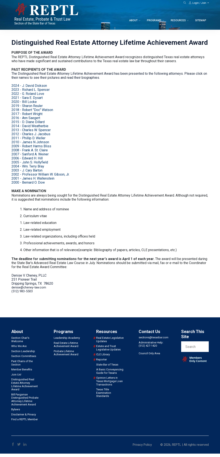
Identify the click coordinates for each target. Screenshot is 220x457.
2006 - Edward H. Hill (27, 158)
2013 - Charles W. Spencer (31, 130)
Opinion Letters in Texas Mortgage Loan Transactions (109, 381)
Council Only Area (149, 353)
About (133, 20)
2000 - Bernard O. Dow (28, 182)
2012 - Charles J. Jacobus (30, 134)
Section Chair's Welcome (20, 339)
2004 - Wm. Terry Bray (27, 166)
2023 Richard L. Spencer (30, 90)
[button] (199, 2)
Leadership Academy (67, 337)
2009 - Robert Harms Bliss (31, 146)
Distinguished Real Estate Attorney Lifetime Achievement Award (24, 384)
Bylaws (15, 409)
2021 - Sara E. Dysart (27, 98)
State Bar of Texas (107, 364)
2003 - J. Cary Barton (26, 170)
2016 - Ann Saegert (25, 118)
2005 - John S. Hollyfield (29, 162)
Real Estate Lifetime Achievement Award (66, 344)
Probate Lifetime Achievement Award (66, 353)
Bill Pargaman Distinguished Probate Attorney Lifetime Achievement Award (24, 399)
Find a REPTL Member (24, 419)
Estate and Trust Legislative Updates (108, 348)
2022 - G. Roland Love (27, 94)
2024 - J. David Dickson (29, 86)
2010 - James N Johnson (30, 142)
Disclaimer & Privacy (23, 414)
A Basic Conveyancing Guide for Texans (109, 371)
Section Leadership (23, 351)
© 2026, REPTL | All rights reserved (184, 445)
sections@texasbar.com (153, 337)
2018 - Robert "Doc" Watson (32, 110)
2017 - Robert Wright (26, 114)
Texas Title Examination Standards (103, 393)
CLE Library (103, 354)
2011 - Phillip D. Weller (28, 138)
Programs (154, 20)
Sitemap (200, 20)
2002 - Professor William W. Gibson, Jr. (40, 174)
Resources (178, 20)
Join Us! (16, 374)
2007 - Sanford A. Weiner (30, 154)
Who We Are (19, 346)
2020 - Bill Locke (24, 102)
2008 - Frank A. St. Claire (29, 150)
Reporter (101, 359)
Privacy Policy (142, 445)
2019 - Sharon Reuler (27, 106)
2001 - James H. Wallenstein (32, 178)
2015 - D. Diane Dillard (28, 122)
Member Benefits (21, 369)
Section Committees (23, 356)
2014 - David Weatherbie (29, 126)
